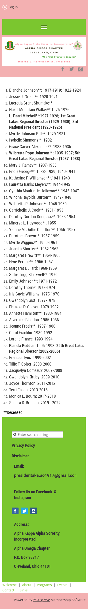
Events (62, 585)
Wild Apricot (41, 600)
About (26, 585)
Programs (44, 585)
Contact (8, 590)
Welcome (9, 585)
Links (24, 590)
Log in (13, 7)
